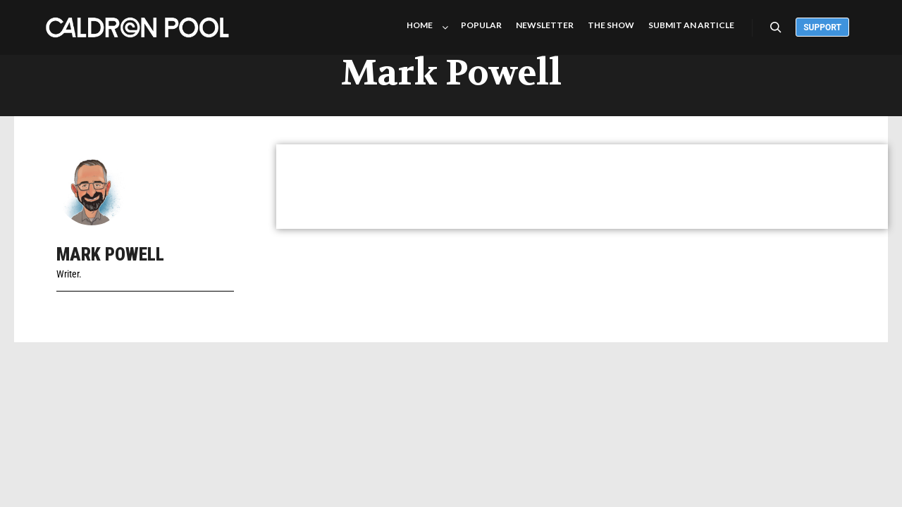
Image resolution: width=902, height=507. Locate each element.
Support (822, 27)
